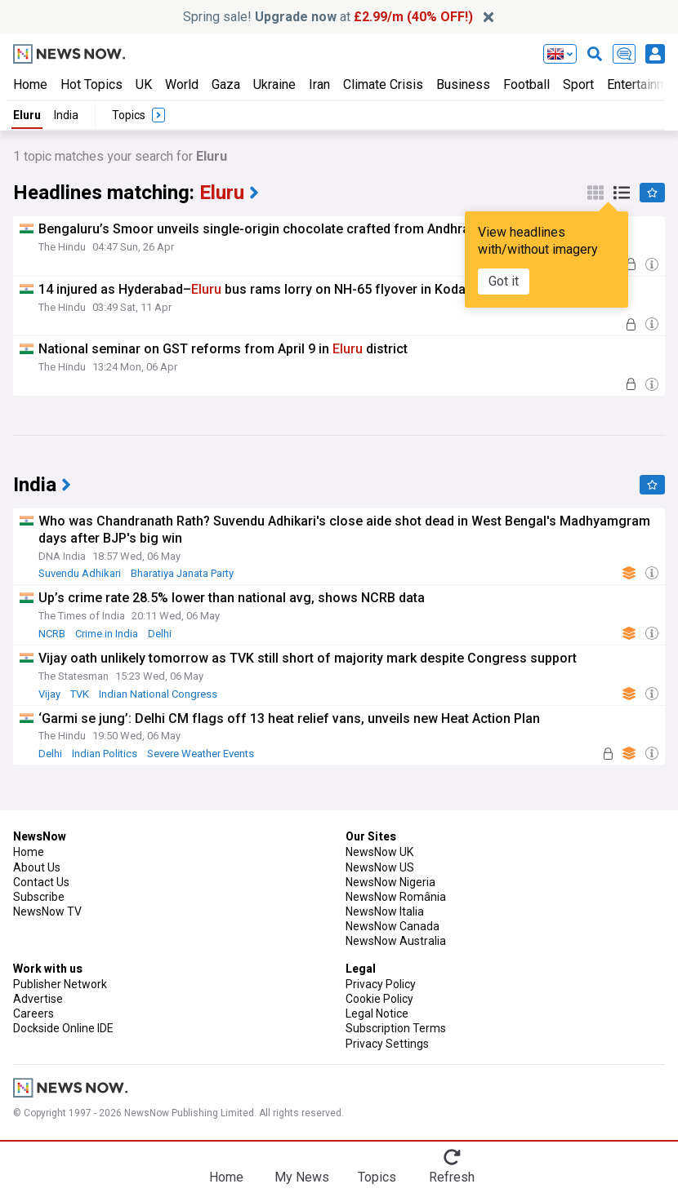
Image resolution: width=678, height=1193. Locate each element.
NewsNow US (380, 867)
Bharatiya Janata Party (182, 573)
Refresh (452, 1177)
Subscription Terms (396, 1028)
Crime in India (106, 634)
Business (463, 84)
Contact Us (41, 882)
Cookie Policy (379, 998)
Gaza (226, 84)
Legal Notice (377, 1013)
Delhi (160, 634)
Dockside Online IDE (63, 1028)
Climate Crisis (383, 84)
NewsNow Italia (385, 911)
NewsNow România (396, 896)
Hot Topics (91, 84)
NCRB (51, 634)
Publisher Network (60, 984)
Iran (319, 84)
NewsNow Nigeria (390, 882)
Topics (377, 1177)
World (181, 84)
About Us (36, 867)
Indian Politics (104, 753)
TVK (79, 694)
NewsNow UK (379, 851)
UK (144, 84)
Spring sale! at (328, 16)
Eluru (27, 115)
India (66, 115)
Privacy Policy (381, 984)
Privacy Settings (387, 1043)
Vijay (49, 694)
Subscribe (39, 896)
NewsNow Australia (396, 940)
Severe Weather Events (200, 753)
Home (30, 84)
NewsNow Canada (392, 926)
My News (301, 1177)
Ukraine (274, 84)
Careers (33, 1013)
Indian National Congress (158, 694)
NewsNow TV (47, 911)
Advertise (38, 998)
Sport (578, 84)
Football (526, 84)
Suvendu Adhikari (79, 573)
